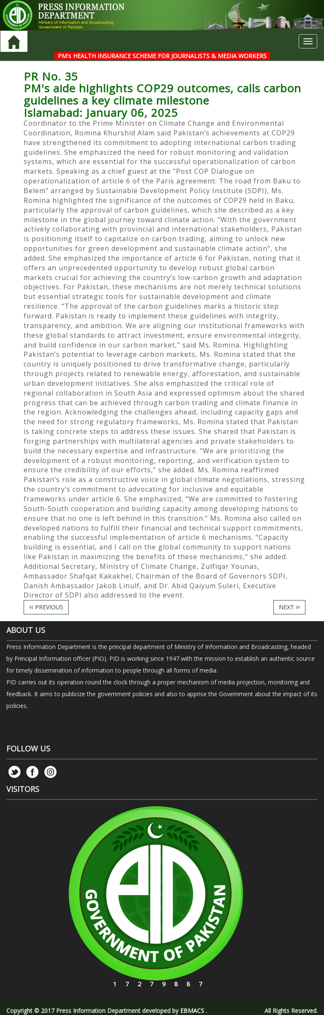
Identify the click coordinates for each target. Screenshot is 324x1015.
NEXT (289, 607)
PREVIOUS (46, 607)
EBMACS (192, 1011)
